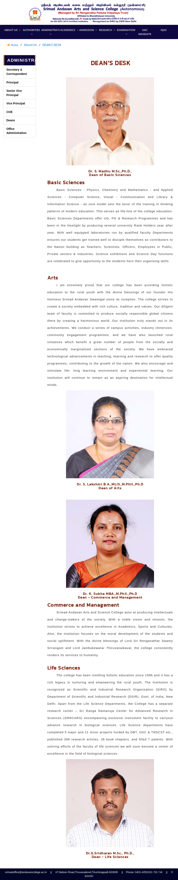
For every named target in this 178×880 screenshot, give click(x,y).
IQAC (164, 30)
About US (12, 30)
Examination (126, 32)
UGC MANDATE (144, 32)
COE (10, 112)
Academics (69, 30)
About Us (30, 45)
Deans (11, 120)
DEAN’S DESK (51, 45)
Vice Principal (16, 103)
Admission (88, 30)
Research (107, 30)
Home (14, 44)
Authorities (31, 32)
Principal (12, 82)
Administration (50, 32)
